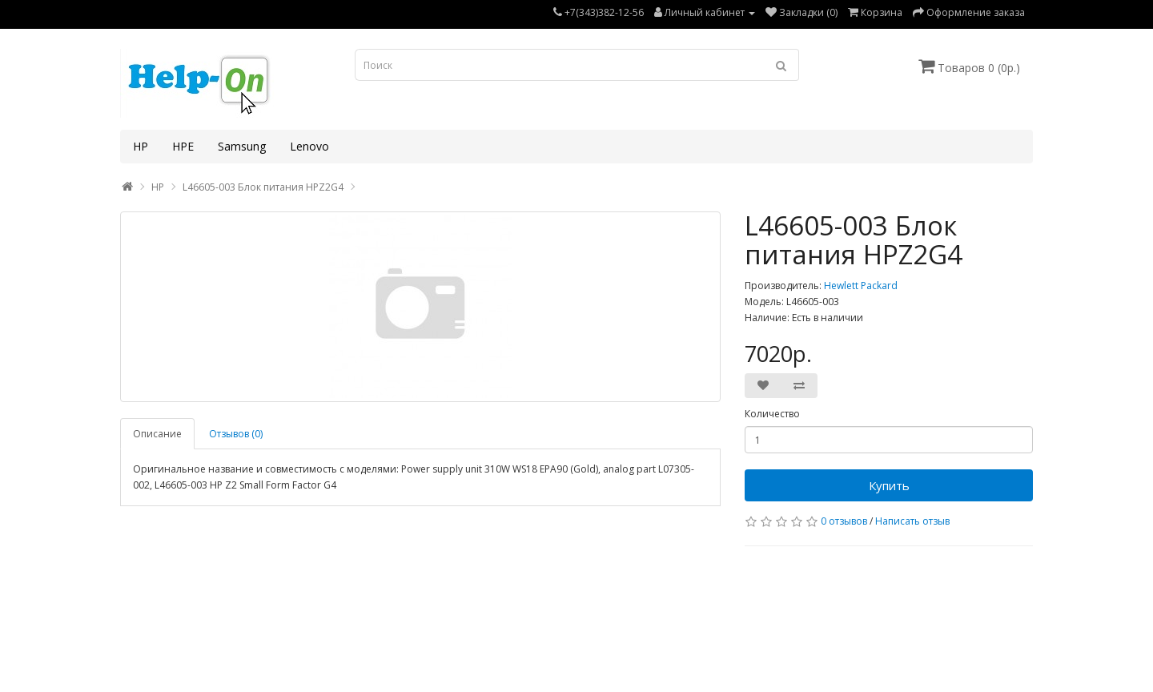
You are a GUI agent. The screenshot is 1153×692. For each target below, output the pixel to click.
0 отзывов (844, 521)
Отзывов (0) (236, 434)
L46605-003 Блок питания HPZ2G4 (263, 187)
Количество (772, 413)
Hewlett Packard (861, 285)
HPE (183, 146)
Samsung (242, 146)
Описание (157, 434)
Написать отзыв (912, 521)
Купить (889, 485)
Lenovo (309, 146)
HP (140, 146)
